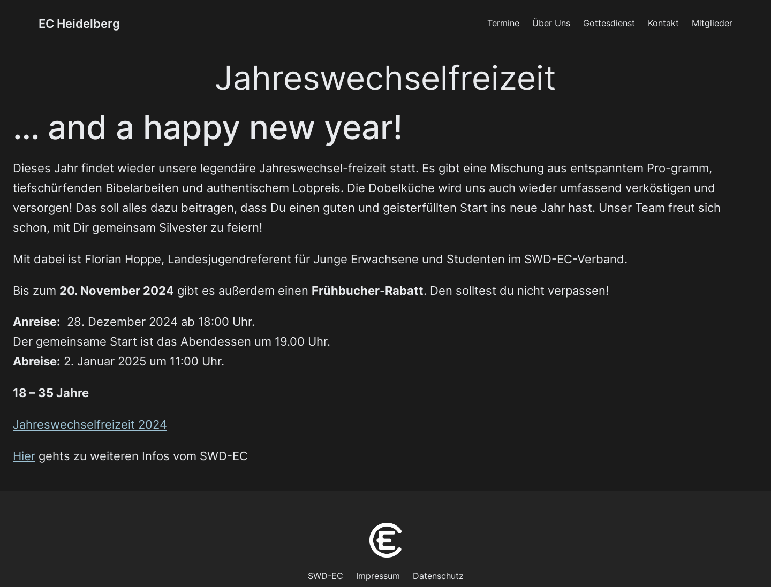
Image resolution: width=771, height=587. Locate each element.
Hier (24, 456)
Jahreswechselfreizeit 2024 (90, 424)
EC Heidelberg (79, 24)
